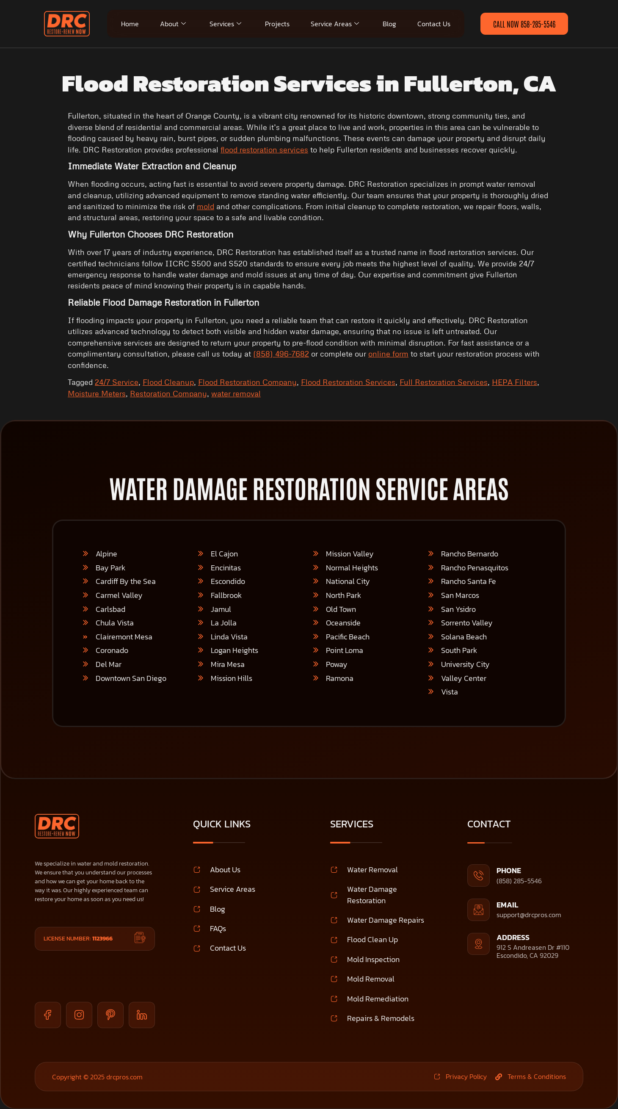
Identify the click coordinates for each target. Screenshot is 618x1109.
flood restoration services (264, 149)
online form (388, 353)
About (173, 23)
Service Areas (335, 23)
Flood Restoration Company (247, 382)
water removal (236, 393)
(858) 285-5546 (519, 881)
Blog (389, 24)
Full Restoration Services (444, 382)
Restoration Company (168, 393)
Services (225, 23)
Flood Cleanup (168, 382)
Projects (277, 24)
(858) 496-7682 (281, 353)
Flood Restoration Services (348, 382)
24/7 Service (116, 382)
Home (130, 24)
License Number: (78, 938)
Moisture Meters (97, 393)
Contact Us (433, 24)
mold (205, 206)
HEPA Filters (514, 382)
